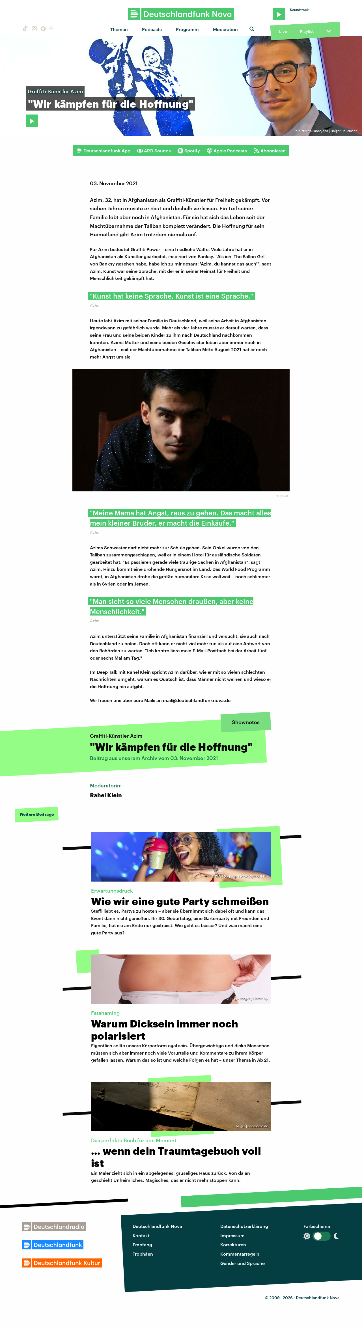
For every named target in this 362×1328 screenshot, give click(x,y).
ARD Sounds (154, 151)
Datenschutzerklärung (244, 1226)
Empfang (142, 1244)
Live (283, 31)
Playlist (307, 31)
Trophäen (143, 1253)
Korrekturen (233, 1244)
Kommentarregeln (239, 1253)
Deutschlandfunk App (103, 151)
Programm (187, 29)
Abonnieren (270, 151)
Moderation (225, 29)
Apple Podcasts (227, 151)
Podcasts (152, 29)
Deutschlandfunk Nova (157, 1226)
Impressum (232, 1235)
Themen (119, 29)
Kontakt (141, 1235)
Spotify (189, 151)
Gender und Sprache (242, 1263)
